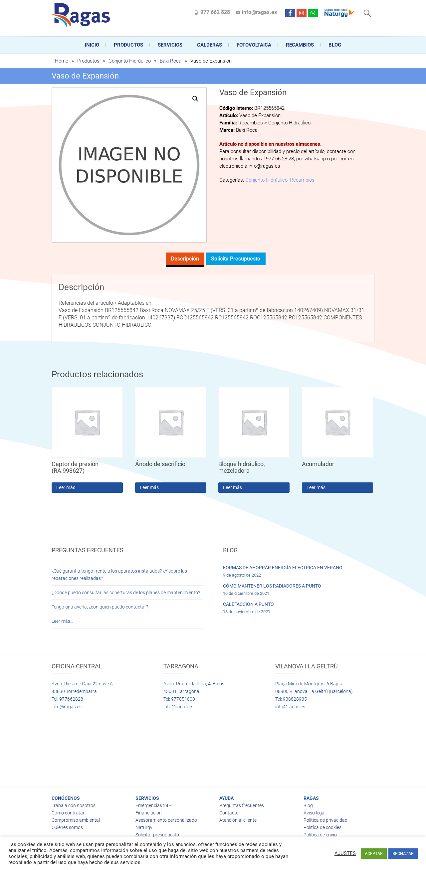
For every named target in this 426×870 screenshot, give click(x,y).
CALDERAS (209, 45)
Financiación (148, 812)
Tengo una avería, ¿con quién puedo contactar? (100, 606)
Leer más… (62, 621)
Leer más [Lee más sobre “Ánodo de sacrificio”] (149, 487)
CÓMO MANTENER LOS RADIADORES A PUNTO (272, 586)
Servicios (170, 45)
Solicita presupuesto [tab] (235, 259)
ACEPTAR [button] (374, 853)
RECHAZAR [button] (403, 853)
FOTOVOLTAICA (254, 45)
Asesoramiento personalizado (166, 820)
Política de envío (320, 834)
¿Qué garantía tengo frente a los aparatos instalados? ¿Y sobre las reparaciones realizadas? (119, 574)
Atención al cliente (238, 820)
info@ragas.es (259, 12)
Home (61, 61)
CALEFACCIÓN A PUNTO (248, 604)
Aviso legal (314, 812)
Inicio (92, 45)
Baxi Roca (170, 61)
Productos (128, 45)
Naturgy (143, 827)
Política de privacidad (325, 820)
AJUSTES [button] (345, 853)
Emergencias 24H (153, 805)
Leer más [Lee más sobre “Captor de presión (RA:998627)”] (65, 487)
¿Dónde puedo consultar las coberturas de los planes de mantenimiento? (126, 592)
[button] (195, 99)
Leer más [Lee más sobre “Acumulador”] (316, 487)
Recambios (300, 45)
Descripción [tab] (185, 259)
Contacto (229, 812)
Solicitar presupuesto (157, 834)
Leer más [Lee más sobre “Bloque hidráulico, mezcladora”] (232, 487)
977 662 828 (215, 12)
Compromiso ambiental (76, 820)
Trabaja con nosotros (74, 805)
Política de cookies (322, 827)
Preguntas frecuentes (241, 805)
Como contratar (68, 812)
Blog (334, 45)
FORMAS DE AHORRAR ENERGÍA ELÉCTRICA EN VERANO (282, 567)
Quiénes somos (67, 827)
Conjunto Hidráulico (129, 61)
